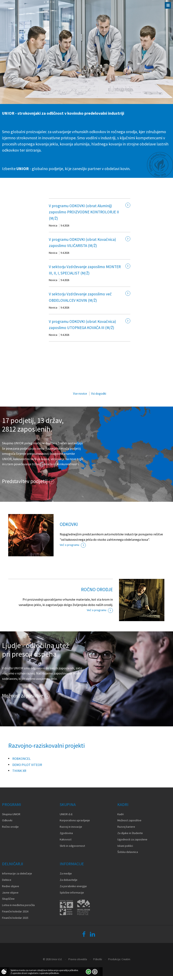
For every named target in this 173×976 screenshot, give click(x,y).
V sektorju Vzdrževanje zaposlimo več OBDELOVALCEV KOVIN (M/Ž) (80, 297)
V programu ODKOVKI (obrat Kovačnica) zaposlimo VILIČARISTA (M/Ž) (82, 242)
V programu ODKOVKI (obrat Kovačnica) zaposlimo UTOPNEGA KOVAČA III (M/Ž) (82, 324)
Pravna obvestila (77, 959)
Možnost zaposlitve (22, 695)
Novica (53, 225)
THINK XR (19, 771)
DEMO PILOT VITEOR (27, 765)
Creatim (125, 959)
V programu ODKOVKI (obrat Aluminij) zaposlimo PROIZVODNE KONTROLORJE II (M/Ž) (84, 212)
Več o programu (69, 545)
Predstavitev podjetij (25, 481)
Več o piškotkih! (94, 971)
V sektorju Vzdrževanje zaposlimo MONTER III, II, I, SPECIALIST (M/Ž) (85, 269)
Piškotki (97, 959)
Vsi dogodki (98, 393)
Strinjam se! (88, 971)
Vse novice (80, 393)
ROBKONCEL (21, 759)
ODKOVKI (69, 524)
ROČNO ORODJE (97, 589)
